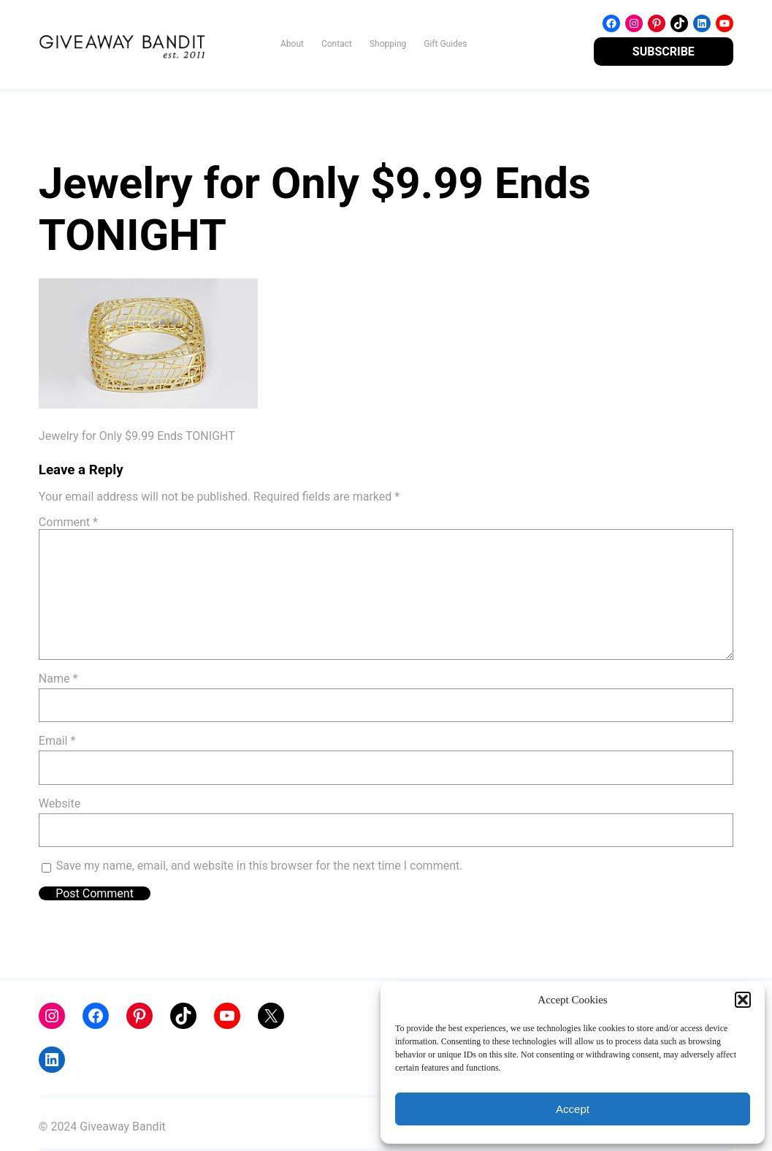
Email (57, 741)
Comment (68, 522)
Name (58, 678)
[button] (742, 999)
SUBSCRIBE (663, 51)
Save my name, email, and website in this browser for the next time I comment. (259, 866)
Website (59, 803)
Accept (572, 1109)
